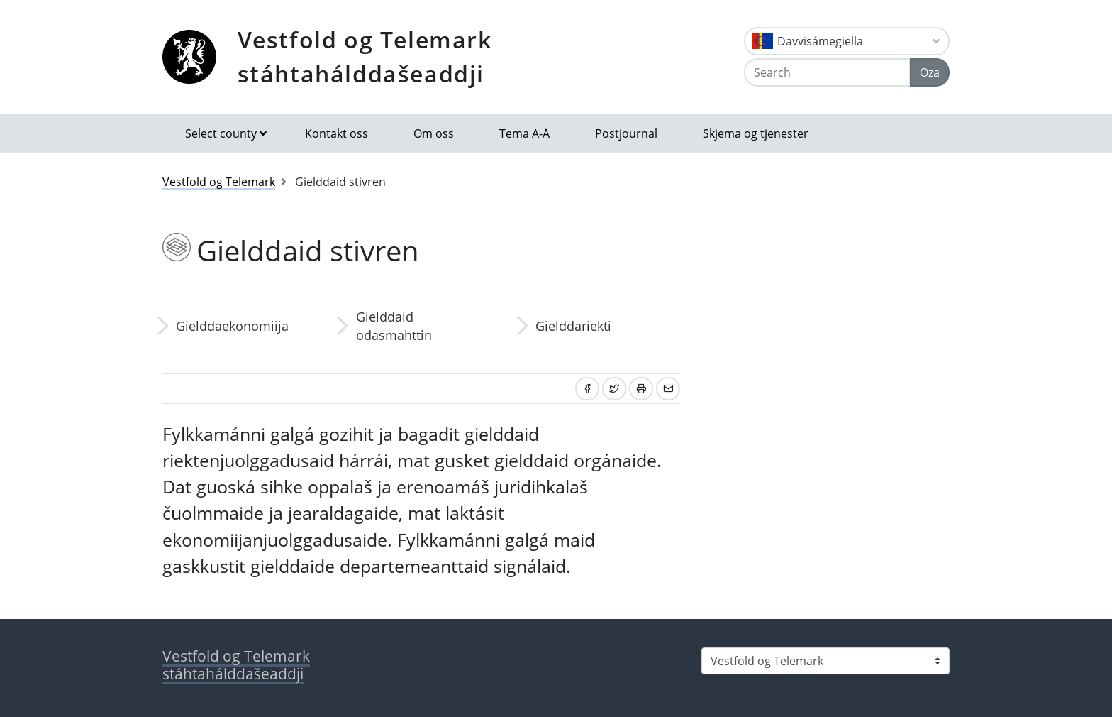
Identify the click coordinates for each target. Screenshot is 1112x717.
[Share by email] (668, 388)
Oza (930, 72)
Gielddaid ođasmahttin (394, 326)
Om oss (433, 133)
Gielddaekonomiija (232, 325)
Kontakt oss (336, 133)
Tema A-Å (524, 133)
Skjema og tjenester (755, 133)
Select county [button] (221, 133)
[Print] (641, 388)
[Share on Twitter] (614, 388)
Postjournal (626, 133)
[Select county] (825, 660)
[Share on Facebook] (587, 388)
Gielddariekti (573, 325)
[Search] (827, 72)
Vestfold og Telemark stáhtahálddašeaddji (365, 56)
